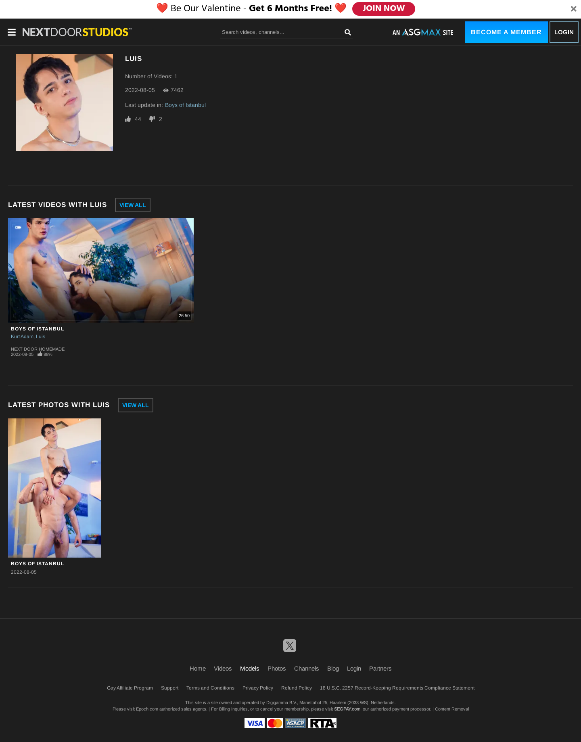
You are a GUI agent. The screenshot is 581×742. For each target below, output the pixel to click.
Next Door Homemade (38, 349)
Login (564, 32)
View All (132, 205)
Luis (40, 336)
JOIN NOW (385, 9)
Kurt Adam (22, 336)
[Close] (573, 9)
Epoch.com (147, 708)
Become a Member (506, 32)
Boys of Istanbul (185, 105)
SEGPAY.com (347, 708)
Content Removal (452, 708)
